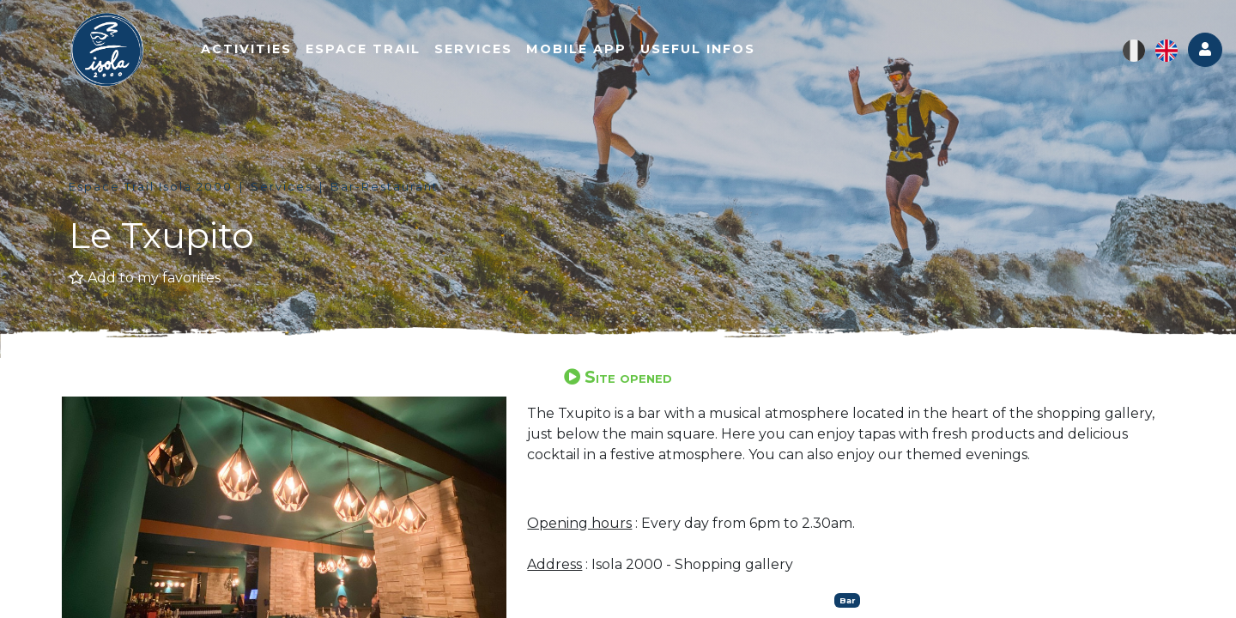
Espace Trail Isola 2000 (151, 186)
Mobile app (576, 49)
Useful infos (697, 49)
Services (473, 49)
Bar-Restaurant (384, 186)
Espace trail (363, 49)
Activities (246, 49)
